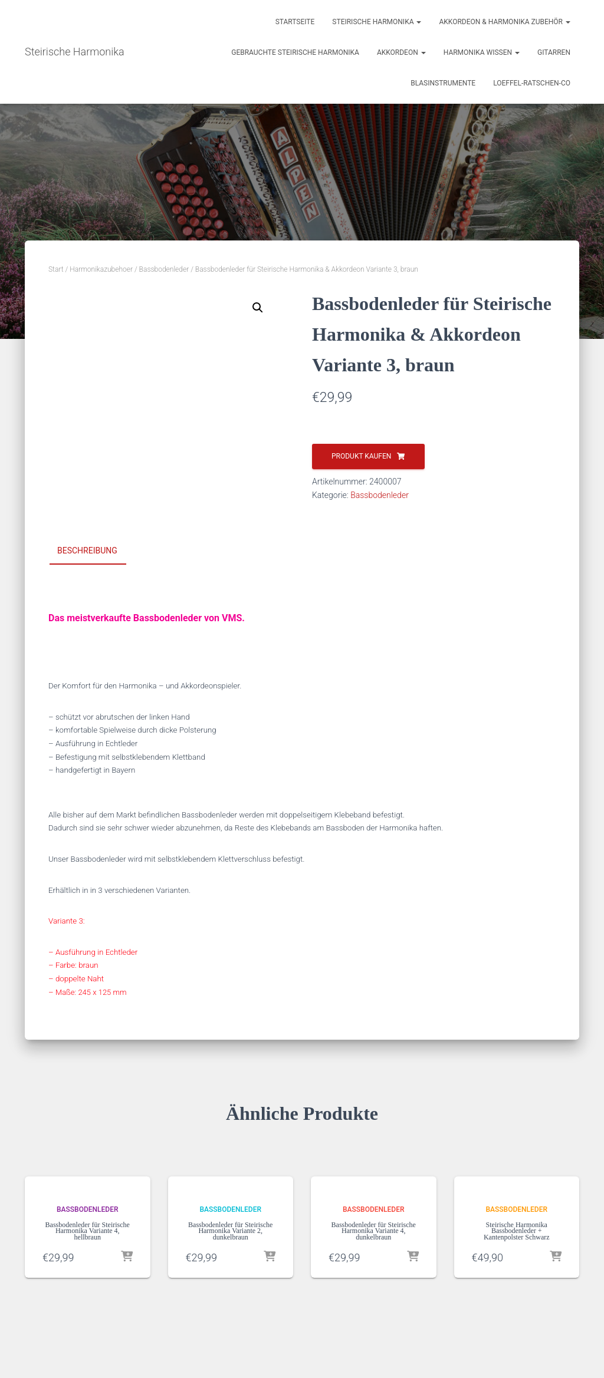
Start (56, 269)
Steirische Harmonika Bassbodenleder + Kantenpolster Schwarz (517, 1230)
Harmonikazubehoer (101, 269)
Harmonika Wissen (482, 52)
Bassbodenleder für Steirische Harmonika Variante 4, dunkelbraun (373, 1230)
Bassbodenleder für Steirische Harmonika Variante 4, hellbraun (87, 1230)
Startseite (295, 22)
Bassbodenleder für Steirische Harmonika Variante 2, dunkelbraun (230, 1230)
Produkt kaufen (361, 456)
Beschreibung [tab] (87, 550)
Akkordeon (401, 52)
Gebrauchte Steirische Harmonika (295, 52)
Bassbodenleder (164, 269)
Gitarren (553, 52)
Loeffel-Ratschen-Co (531, 83)
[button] (257, 307)
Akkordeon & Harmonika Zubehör (504, 22)
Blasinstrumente (443, 83)
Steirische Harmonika (376, 22)
